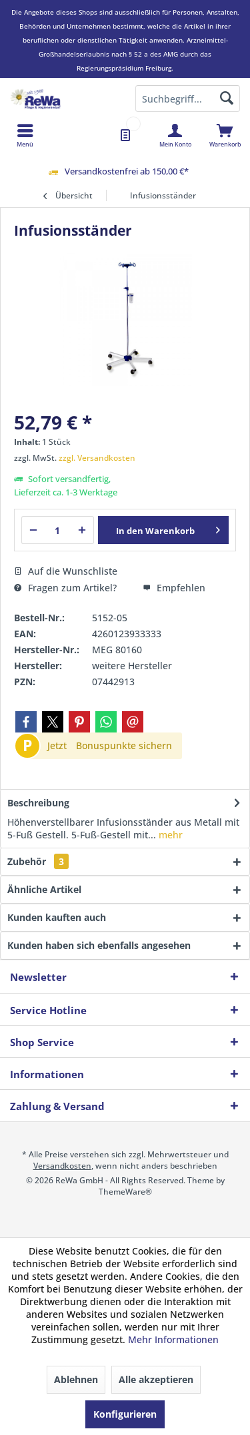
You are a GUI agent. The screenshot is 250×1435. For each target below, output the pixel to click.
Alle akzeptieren (156, 1379)
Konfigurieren (125, 1414)
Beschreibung (38, 802)
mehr (169, 834)
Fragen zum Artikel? (65, 587)
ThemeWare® (125, 1191)
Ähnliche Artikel (44, 889)
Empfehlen (174, 587)
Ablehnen (76, 1379)
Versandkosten (62, 1165)
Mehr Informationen (173, 1339)
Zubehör (38, 861)
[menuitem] (225, 135)
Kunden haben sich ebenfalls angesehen (99, 945)
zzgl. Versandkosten (97, 457)
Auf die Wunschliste (65, 571)
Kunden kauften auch (56, 917)
